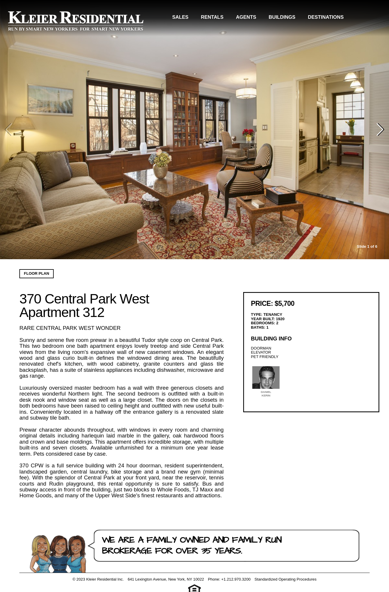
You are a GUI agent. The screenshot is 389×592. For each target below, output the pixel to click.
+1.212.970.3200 (236, 579)
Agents (256, 18)
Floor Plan (36, 273)
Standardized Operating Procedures (285, 579)
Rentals (222, 18)
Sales (191, 18)
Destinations (336, 18)
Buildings (292, 18)
